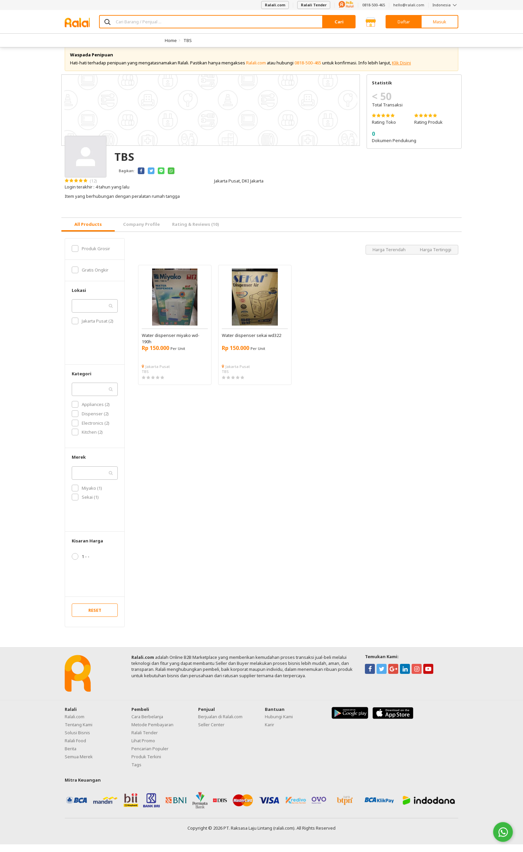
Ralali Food (75, 748)
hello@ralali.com (408, 4)
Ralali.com (275, 4)
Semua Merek (79, 764)
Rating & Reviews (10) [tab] (195, 232)
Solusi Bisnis (77, 740)
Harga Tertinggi (435, 257)
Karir (269, 732)
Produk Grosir (91, 256)
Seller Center (211, 732)
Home (171, 40)
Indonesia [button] (445, 4)
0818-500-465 (373, 4)
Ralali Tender (314, 4)
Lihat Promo (143, 748)
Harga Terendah (390, 257)
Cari (339, 22)
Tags (136, 772)
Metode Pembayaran (152, 732)
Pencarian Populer (149, 756)
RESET (94, 618)
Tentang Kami (78, 732)
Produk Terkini (146, 764)
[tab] (88, 232)
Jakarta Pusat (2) (92, 328)
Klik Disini (401, 70)
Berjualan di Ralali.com (220, 724)
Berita (70, 756)
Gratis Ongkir (90, 277)
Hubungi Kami (279, 724)
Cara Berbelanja (147, 724)
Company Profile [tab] (141, 232)
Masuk (439, 22)
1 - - (80, 564)
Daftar (404, 22)
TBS (187, 40)
